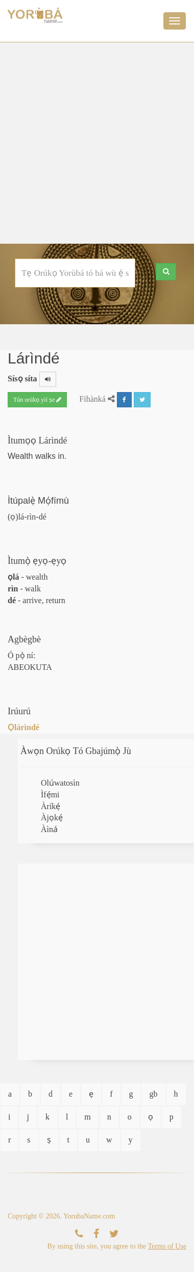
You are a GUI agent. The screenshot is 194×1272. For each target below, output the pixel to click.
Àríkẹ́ (50, 806)
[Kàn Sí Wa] (79, 1234)
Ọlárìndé (23, 727)
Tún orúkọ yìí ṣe (37, 399)
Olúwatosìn (60, 782)
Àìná (49, 829)
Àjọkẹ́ (52, 817)
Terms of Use (167, 1246)
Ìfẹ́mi (50, 794)
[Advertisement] (95, 143)
